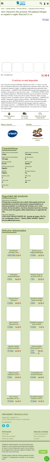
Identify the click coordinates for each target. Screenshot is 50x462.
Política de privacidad (8, 436)
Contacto (36, 439)
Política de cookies (7, 439)
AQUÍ (3, 459)
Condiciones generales (41, 434)
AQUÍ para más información (10, 452)
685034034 (7, 422)
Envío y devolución (39, 436)
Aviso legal (5, 434)
